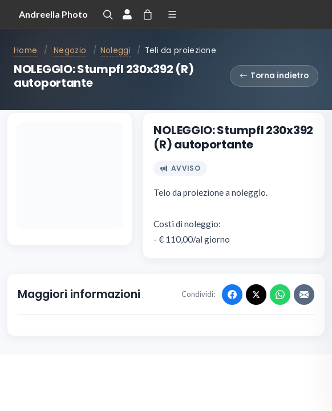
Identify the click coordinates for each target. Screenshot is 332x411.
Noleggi (115, 50)
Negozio (70, 50)
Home (25, 50)
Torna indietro (274, 76)
